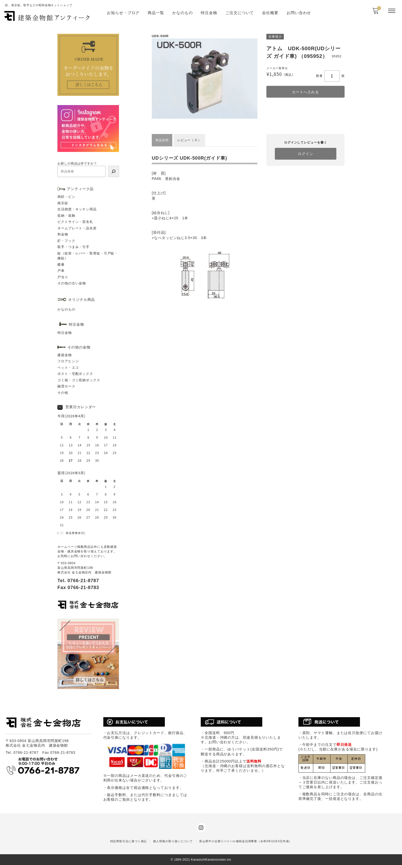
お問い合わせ (299, 13)
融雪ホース (66, 386)
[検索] (113, 171)
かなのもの (182, 13)
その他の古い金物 (71, 283)
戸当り (62, 277)
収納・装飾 (66, 216)
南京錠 (62, 203)
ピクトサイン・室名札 (75, 222)
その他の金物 (78, 347)
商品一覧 (156, 13)
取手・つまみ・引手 (73, 247)
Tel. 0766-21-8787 (78, 580)
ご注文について (239, 13)
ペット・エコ (68, 367)
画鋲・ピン (66, 197)
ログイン (305, 154)
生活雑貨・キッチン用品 (77, 209)
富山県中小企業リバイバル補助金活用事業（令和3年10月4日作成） (245, 841)
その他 (62, 393)
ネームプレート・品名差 (77, 228)
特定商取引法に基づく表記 (128, 841)
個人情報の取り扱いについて (173, 841)
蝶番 (61, 264)
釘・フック (66, 241)
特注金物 (209, 13)
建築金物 (64, 355)
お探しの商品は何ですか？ (77, 163)
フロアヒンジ (68, 361)
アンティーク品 (80, 189)
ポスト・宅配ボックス (75, 374)
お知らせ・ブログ (123, 13)
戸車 (61, 271)
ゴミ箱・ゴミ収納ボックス (78, 380)
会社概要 (270, 13)
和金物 (62, 234)
